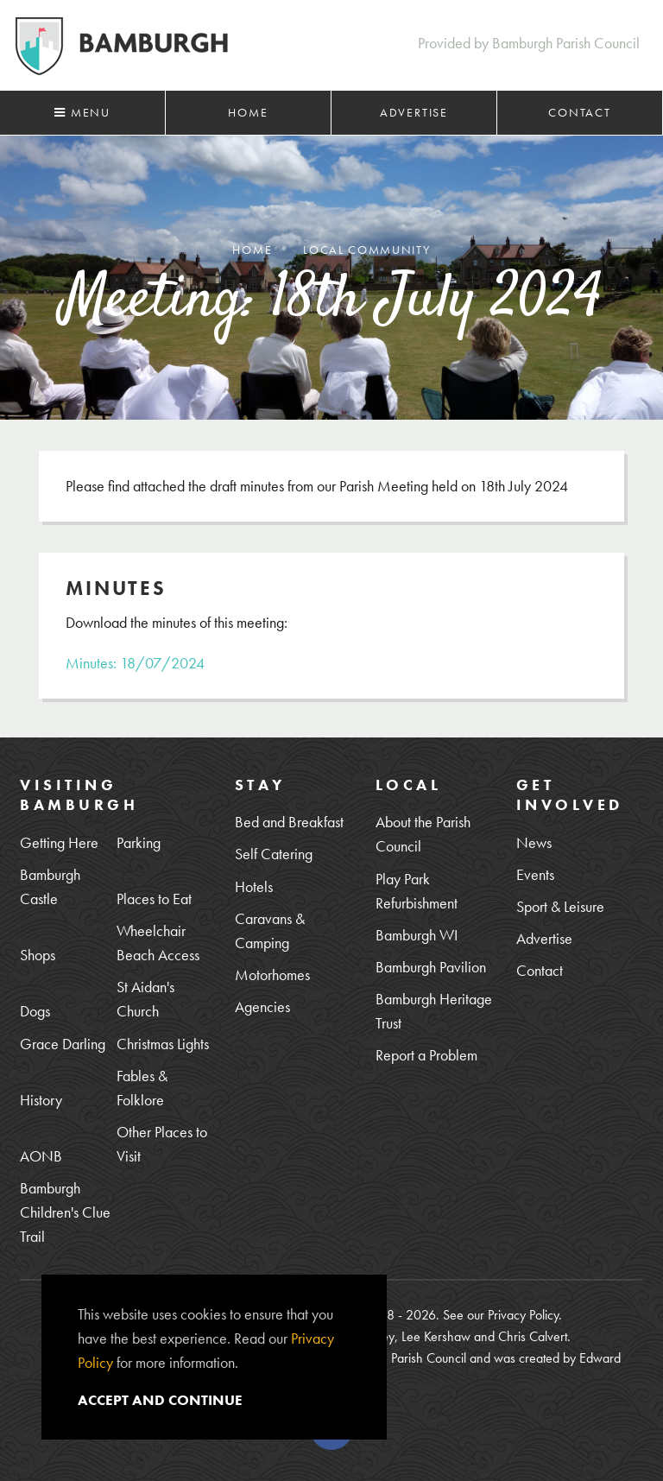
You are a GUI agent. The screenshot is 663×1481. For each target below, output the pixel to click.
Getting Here (59, 842)
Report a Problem (426, 1055)
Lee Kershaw (435, 1336)
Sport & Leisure (560, 906)
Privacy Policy (523, 1315)
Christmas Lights (163, 1044)
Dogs (35, 1011)
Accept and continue (160, 1399)
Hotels (254, 886)
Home (248, 112)
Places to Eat (154, 898)
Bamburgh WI (417, 935)
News (534, 842)
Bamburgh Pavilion (431, 967)
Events (535, 874)
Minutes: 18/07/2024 (135, 663)
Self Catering (274, 854)
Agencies (262, 1006)
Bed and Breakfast (289, 822)
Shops (37, 955)
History (41, 1100)
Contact (579, 112)
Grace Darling (62, 1044)
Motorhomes (272, 974)
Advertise (414, 112)
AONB (41, 1156)
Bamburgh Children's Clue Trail (65, 1212)
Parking (139, 842)
